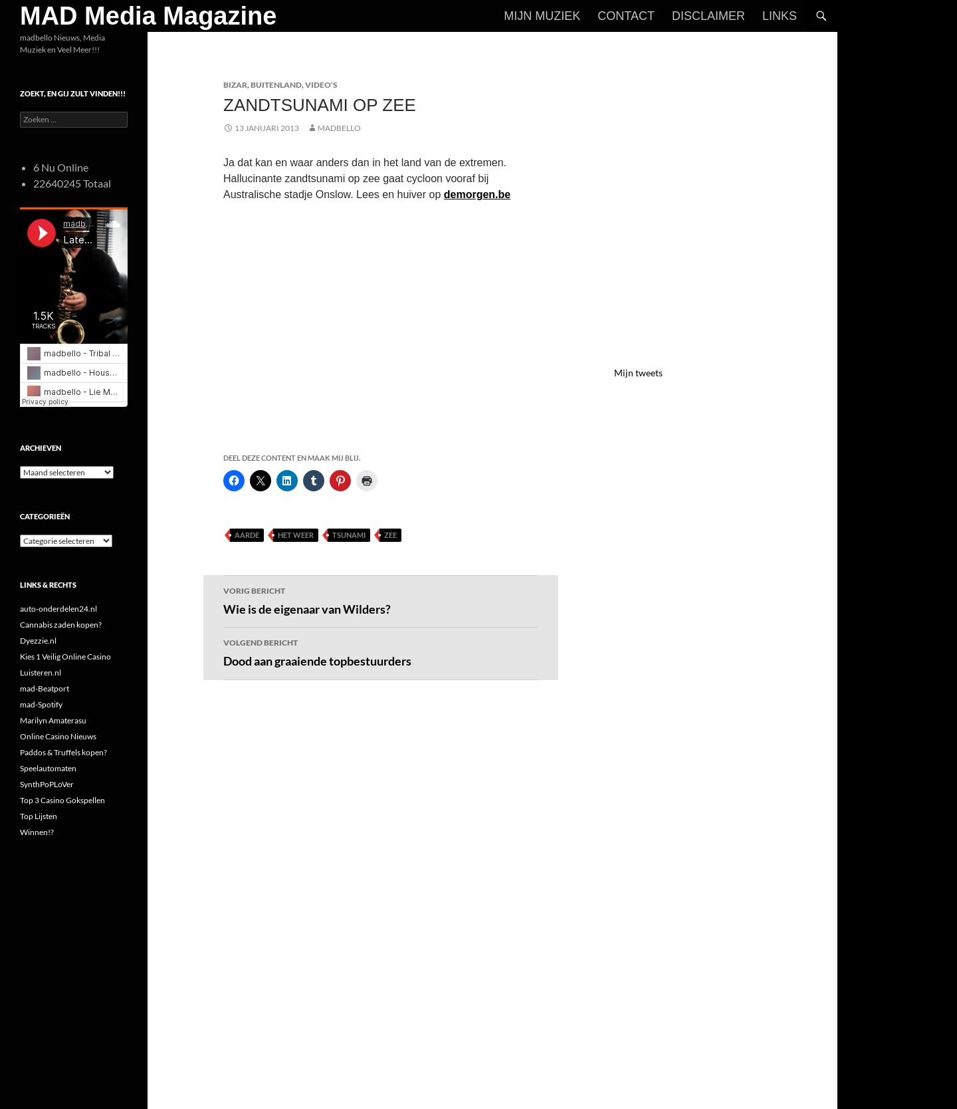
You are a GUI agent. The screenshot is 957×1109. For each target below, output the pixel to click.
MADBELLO (339, 128)
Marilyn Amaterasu (53, 720)
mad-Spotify (41, 704)
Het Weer (296, 535)
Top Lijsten (38, 816)
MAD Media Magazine (148, 16)
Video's (321, 85)
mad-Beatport (44, 688)
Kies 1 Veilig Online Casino (65, 657)
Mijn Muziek (542, 16)
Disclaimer (708, 16)
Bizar (235, 85)
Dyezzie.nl (38, 641)
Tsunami (349, 535)
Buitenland (276, 85)
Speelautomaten (48, 768)
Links (779, 16)
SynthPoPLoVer (47, 784)
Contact (626, 16)
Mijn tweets (638, 372)
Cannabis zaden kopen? (61, 625)
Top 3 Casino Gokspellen (62, 800)
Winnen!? (37, 832)
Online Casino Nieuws (58, 736)
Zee (390, 535)
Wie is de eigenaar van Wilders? (380, 599)
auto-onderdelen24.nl (58, 609)
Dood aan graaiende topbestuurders (380, 651)
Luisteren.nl (40, 673)
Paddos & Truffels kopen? (63, 752)
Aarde (247, 535)
